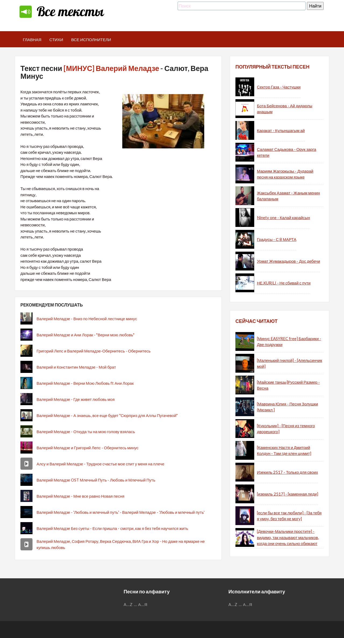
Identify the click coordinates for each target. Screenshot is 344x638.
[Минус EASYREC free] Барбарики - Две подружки (289, 341)
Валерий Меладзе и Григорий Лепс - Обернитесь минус (87, 447)
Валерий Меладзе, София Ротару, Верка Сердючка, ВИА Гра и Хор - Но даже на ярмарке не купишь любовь (121, 544)
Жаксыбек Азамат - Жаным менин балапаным (288, 195)
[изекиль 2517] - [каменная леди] (287, 493)
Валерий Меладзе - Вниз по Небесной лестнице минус (87, 318)
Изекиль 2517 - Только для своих (287, 472)
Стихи (56, 39)
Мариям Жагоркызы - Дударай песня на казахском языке (285, 174)
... (135, 604)
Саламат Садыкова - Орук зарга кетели (286, 152)
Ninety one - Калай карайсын (283, 217)
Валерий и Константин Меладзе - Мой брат (76, 367)
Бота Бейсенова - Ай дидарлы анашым (284, 108)
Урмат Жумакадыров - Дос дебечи (288, 261)
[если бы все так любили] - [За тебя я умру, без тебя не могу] (289, 515)
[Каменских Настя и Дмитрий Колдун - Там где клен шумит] (284, 450)
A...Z (128, 604)
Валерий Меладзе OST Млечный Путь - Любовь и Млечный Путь (96, 479)
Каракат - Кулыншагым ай (281, 130)
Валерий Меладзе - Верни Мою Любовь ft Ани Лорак (85, 383)
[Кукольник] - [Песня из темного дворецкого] (286, 428)
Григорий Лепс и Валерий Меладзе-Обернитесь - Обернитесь (93, 350)
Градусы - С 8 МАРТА (276, 239)
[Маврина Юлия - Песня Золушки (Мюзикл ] (287, 406)
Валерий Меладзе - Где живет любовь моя (76, 399)
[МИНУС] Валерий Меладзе (111, 68)
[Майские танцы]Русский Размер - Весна (288, 385)
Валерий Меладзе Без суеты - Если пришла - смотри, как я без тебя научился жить (112, 528)
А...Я (143, 604)
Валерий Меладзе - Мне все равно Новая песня (80, 496)
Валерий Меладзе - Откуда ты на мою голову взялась (86, 431)
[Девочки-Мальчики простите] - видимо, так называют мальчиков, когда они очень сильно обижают (288, 537)
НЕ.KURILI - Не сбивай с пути (283, 282)
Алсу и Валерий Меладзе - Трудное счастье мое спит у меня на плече (100, 463)
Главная (32, 39)
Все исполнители (91, 39)
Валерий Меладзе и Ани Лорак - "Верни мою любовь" (85, 334)
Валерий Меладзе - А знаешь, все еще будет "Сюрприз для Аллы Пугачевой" (107, 415)
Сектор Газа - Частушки (278, 86)
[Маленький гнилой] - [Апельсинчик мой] (289, 363)
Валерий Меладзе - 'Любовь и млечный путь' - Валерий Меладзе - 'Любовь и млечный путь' (121, 512)
